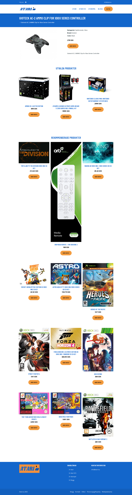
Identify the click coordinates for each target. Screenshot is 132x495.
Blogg (100, 9)
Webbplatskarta (107, 492)
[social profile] (25, 2)
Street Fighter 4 (34, 374)
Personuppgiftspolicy (94, 492)
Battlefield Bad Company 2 (98, 439)
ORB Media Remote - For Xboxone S (66, 245)
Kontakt (77, 492)
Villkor (84, 492)
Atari (74, 9)
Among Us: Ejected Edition (34, 106)
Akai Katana (98, 374)
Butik (108, 9)
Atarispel (91, 9)
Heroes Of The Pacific (98, 309)
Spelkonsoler (79, 30)
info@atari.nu (107, 2)
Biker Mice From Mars (66, 417)
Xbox (85, 30)
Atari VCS (82, 9)
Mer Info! (73, 46)
